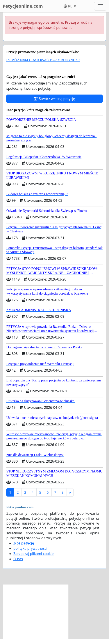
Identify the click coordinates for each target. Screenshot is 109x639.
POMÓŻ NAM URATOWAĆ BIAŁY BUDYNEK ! (43, 60)
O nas (18, 558)
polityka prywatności (30, 548)
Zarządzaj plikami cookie (33, 553)
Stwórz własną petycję (54, 98)
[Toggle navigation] (100, 6)
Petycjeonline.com (23, 6)
